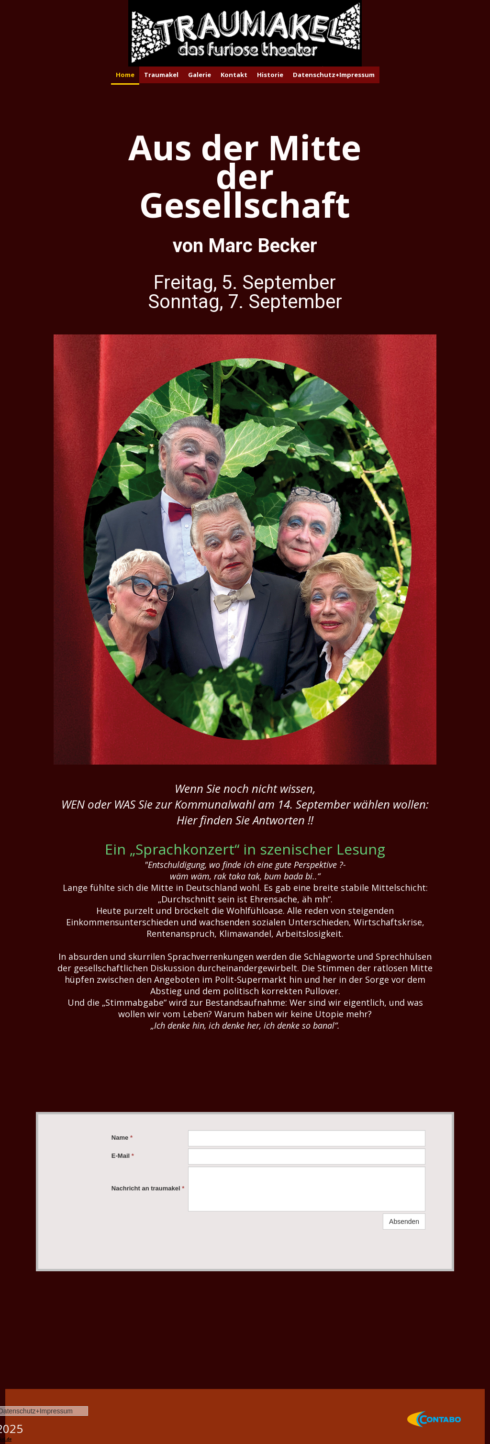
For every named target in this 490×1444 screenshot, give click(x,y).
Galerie (199, 74)
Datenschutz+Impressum (334, 74)
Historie (270, 74)
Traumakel (161, 74)
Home (125, 74)
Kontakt (234, 74)
